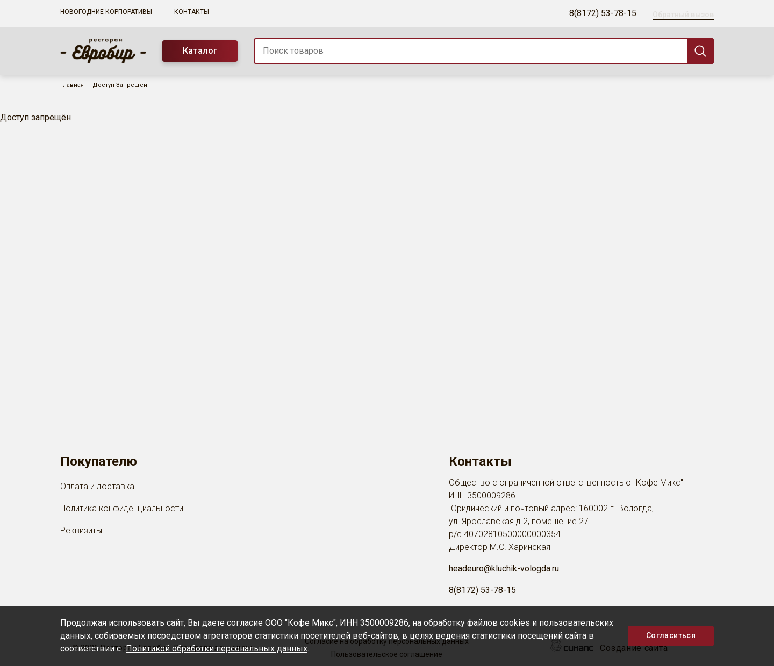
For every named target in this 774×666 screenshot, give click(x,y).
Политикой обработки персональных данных (216, 648)
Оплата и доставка (97, 487)
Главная (72, 85)
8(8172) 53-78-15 (602, 13)
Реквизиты (81, 531)
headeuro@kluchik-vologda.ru (504, 568)
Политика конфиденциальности (121, 509)
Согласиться (671, 635)
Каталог (200, 51)
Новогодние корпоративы (106, 12)
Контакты (191, 12)
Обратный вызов (683, 14)
